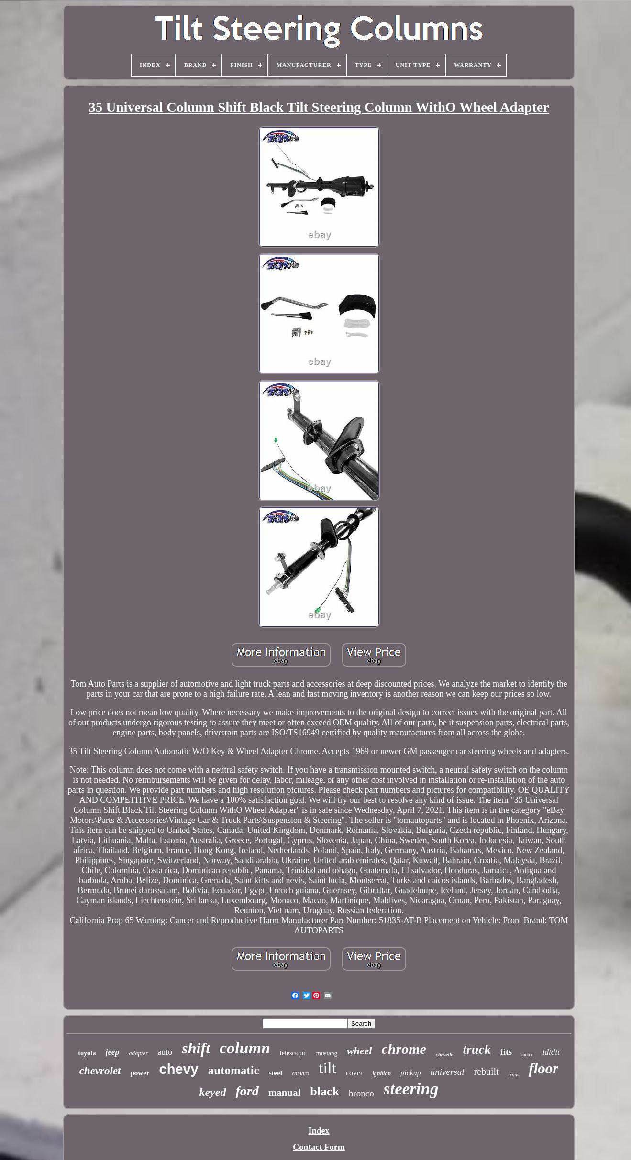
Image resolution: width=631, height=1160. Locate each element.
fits (506, 1052)
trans (514, 1074)
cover (354, 1073)
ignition (381, 1073)
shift (196, 1048)
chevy (179, 1069)
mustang (326, 1053)
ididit (551, 1052)
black (324, 1091)
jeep (112, 1052)
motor (527, 1054)
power (140, 1073)
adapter (138, 1053)
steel (275, 1073)
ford (246, 1090)
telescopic (293, 1053)
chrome (403, 1049)
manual (284, 1092)
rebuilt (486, 1071)
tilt (327, 1068)
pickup (410, 1073)
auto (164, 1052)
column (245, 1048)
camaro (300, 1073)
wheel (359, 1051)
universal (448, 1072)
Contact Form (318, 1147)
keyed (212, 1092)
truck (477, 1049)
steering (411, 1089)
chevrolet (100, 1071)
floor (543, 1068)
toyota (87, 1053)
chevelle (445, 1054)
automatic (233, 1070)
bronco (361, 1093)
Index (318, 1131)
